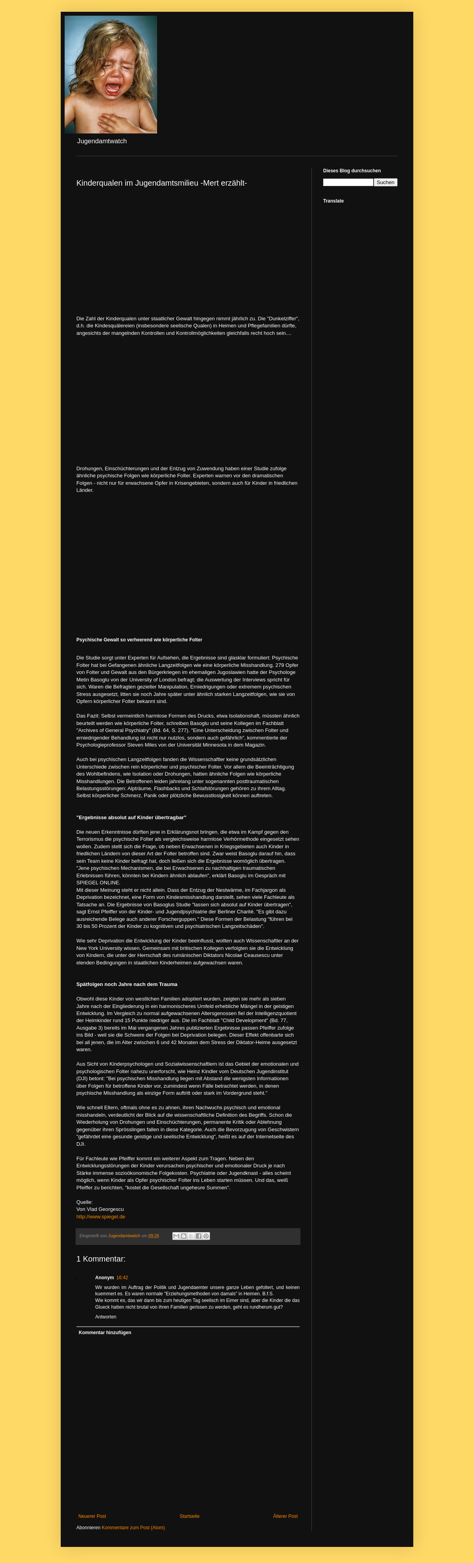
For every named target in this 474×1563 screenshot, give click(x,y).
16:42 (122, 1277)
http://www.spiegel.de (100, 1217)
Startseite (190, 1516)
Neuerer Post (92, 1516)
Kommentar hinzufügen (105, 1332)
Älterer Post (285, 1516)
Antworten (105, 1317)
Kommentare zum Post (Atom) (133, 1527)
